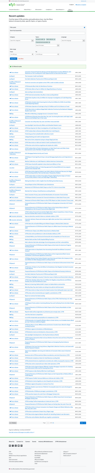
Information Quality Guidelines (16, 461)
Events (34, 442)
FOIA (10, 451)
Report (12, 76)
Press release (14, 72)
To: (36, 52)
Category (12, 37)
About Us (11, 442)
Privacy (10, 453)
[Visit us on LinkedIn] (16, 445)
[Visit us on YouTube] (19, 445)
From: (11, 52)
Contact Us (20, 442)
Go (53, 423)
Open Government (13, 459)
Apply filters (13, 58)
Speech (12, 204)
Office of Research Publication (15, 82)
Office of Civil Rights (39, 459)
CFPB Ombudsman (60, 442)
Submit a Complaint (81, 5)
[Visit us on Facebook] (10, 445)
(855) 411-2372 (83, 1)
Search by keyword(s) (16, 30)
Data (10, 457)
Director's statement (16, 187)
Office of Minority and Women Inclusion (44, 451)
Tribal (36, 463)
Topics (37, 37)
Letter (12, 168)
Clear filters (20, 58)
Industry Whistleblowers (45, 442)
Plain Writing (38, 455)
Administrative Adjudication (41, 453)
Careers (27, 442)
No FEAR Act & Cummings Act (41, 461)
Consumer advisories (16, 216)
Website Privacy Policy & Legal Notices (18, 455)
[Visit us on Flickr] (21, 445)
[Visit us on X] (13, 445)
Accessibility (37, 457)
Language (63, 37)
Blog (11, 114)
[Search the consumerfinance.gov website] (71, 5)
